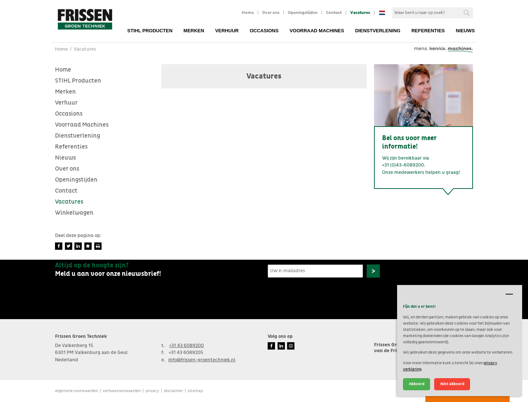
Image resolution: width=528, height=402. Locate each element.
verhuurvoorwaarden (122, 391)
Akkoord (416, 384)
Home (248, 13)
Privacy (152, 391)
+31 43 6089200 (186, 345)
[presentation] (323, 295)
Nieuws (465, 30)
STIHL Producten (149, 30)
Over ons (270, 13)
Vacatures (360, 13)
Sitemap (195, 391)
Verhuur (227, 30)
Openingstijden (303, 13)
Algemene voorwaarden (76, 391)
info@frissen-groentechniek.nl (201, 360)
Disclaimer (173, 391)
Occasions (264, 30)
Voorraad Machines (317, 30)
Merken (193, 30)
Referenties (428, 30)
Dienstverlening (377, 30)
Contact (334, 13)
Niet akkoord (452, 384)
